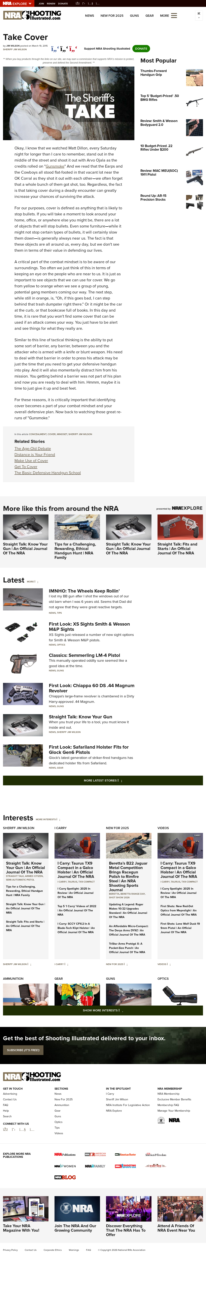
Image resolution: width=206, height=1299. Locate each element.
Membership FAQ (168, 1105)
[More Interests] (58, 819)
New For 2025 (112, 15)
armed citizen (34, 876)
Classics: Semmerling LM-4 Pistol (84, 655)
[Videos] (169, 964)
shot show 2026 (119, 897)
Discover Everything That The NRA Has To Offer (125, 1230)
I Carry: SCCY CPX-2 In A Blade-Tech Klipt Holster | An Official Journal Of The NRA (76, 928)
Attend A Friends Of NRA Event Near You (176, 1228)
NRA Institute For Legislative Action (128, 1105)
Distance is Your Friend (34, 455)
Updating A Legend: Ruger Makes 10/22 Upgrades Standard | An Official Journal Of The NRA (128, 910)
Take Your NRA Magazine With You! (21, 1228)
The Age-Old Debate (32, 449)
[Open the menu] (174, 15)
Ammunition (13, 978)
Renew (53, 3)
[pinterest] (73, 46)
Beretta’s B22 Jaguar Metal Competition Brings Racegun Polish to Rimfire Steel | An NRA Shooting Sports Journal (128, 876)
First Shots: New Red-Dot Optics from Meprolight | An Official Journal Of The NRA (179, 910)
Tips (59, 613)
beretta (114, 894)
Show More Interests (125, 1010)
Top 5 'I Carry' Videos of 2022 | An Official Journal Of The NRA (77, 910)
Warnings (74, 1250)
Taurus (72, 882)
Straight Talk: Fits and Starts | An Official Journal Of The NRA (177, 548)
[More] (36, 581)
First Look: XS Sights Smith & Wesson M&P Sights (89, 626)
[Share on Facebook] (55, 46)
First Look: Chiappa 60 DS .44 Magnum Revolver (91, 688)
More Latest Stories (119, 780)
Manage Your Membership (174, 1111)
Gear (149, 15)
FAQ (5, 1105)
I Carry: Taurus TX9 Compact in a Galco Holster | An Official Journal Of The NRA (76, 870)
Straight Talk (15, 876)
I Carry (61, 828)
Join (43, 3)
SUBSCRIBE (23, 1050)
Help (6, 1111)
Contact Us (10, 1099)
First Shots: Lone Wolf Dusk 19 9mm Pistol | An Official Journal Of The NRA (180, 928)
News (89, 15)
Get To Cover (25, 467)
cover (52, 434)
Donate (65, 3)
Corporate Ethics (53, 1250)
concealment (37, 434)
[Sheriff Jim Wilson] (29, 964)
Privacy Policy (10, 1250)
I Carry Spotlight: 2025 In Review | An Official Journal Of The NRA (76, 893)
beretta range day (133, 894)
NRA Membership (168, 1094)
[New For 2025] (126, 964)
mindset (62, 434)
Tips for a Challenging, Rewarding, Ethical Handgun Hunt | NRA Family (75, 550)
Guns (134, 15)
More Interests (46, 819)
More (30, 581)
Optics (61, 645)
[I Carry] (66, 964)
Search (7, 1116)
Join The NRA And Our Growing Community (75, 1228)
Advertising (10, 1094)
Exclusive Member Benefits (174, 1099)
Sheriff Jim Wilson (15, 49)
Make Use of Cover (31, 461)
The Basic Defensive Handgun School (47, 473)
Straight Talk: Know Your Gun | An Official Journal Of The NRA (25, 548)
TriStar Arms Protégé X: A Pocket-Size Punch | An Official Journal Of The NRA (127, 948)
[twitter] (64, 46)
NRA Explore (114, 1111)
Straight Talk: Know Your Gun (80, 716)
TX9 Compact (86, 882)
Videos (163, 828)
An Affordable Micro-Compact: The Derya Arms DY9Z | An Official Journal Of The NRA (128, 930)
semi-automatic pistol (20, 880)
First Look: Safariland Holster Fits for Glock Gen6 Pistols (89, 749)
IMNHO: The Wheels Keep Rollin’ (84, 591)
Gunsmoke (55, 166)
